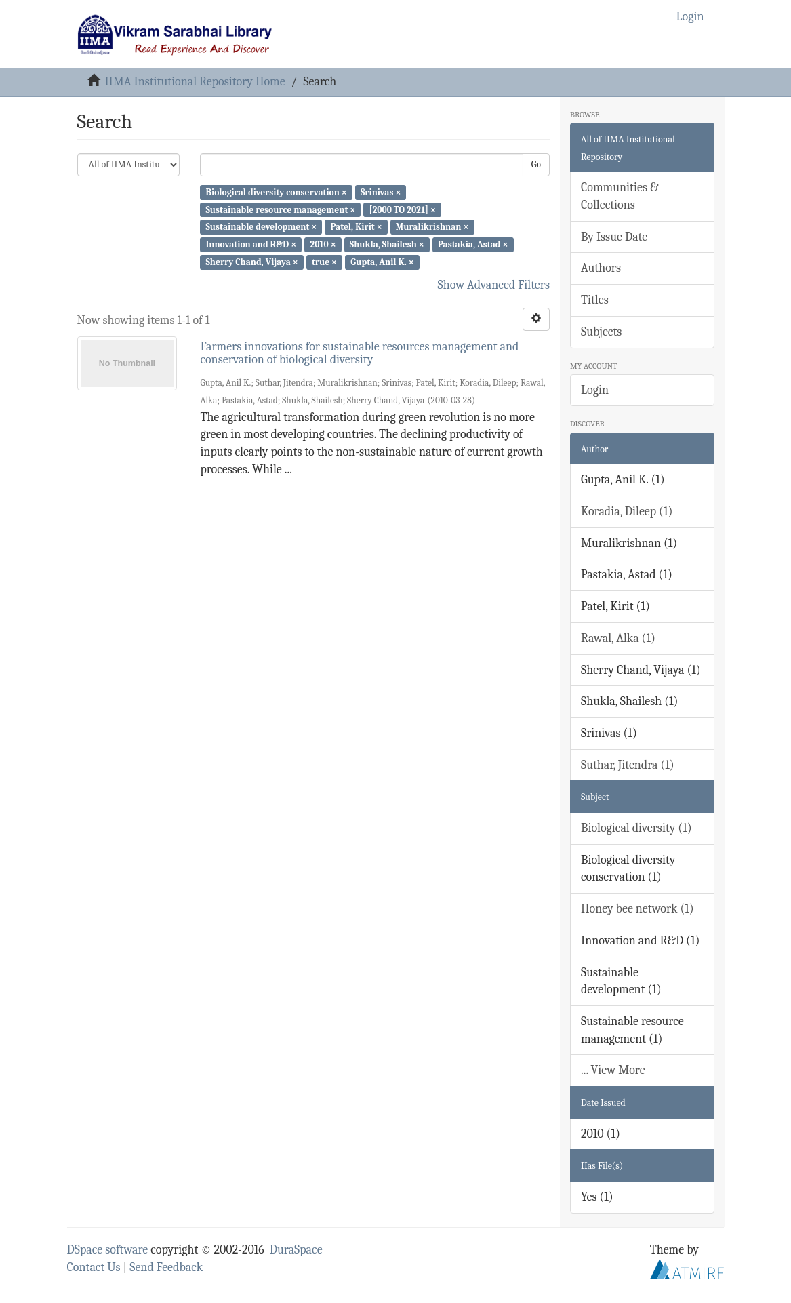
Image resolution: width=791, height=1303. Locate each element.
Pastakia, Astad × (473, 244)
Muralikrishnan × (432, 227)
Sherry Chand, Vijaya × (251, 262)
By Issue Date (614, 237)
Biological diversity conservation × (275, 192)
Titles (595, 300)
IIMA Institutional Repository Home (194, 82)
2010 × (323, 244)
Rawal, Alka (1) (618, 638)
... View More (613, 1070)
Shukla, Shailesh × (387, 244)
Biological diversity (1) (636, 828)
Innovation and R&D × (250, 244)
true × (324, 262)
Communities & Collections (619, 196)
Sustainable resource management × (280, 209)
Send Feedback (166, 1267)
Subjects (601, 332)
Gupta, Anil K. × (381, 262)
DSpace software (107, 1250)
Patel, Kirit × (356, 227)
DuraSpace (296, 1250)
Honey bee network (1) (637, 909)
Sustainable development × (261, 227)
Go (536, 164)
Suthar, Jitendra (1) (627, 765)
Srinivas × (381, 192)
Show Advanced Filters (494, 285)
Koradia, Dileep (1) (626, 511)
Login (595, 390)
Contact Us (94, 1267)
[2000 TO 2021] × (402, 209)
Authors (601, 268)
